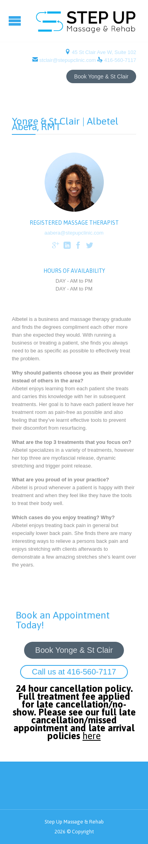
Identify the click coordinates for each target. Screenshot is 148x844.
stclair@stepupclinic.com (67, 60)
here (91, 735)
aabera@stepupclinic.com (74, 233)
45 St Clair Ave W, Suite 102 (103, 52)
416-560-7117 (120, 60)
